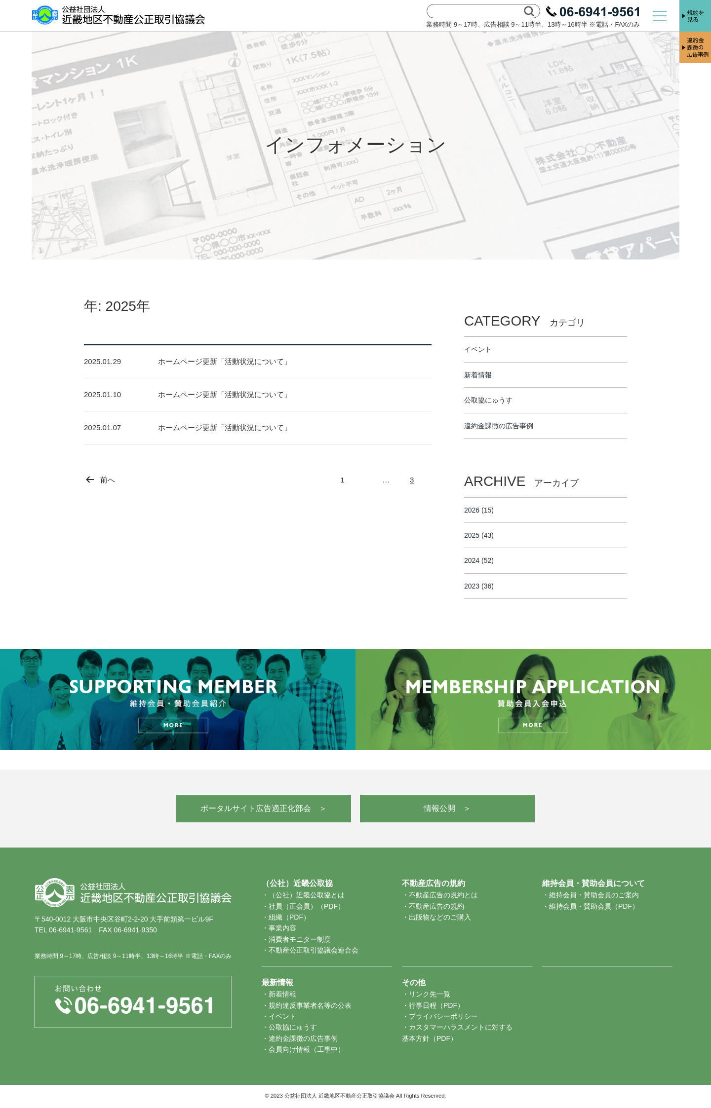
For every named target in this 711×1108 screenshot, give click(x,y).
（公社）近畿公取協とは (307, 895)
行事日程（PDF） (436, 1005)
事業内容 (282, 928)
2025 (471, 535)
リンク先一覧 (429, 994)
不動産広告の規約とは (443, 895)
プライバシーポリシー (443, 1016)
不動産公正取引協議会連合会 (313, 950)
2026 (471, 510)
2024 (471, 560)
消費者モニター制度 (300, 939)
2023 (471, 586)
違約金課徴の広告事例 (498, 426)
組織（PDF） (289, 917)
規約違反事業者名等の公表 (310, 1005)
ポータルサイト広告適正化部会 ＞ (263, 808)
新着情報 (478, 375)
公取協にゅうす (488, 400)
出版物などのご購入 (440, 917)
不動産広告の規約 (436, 906)
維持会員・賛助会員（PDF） (594, 906)
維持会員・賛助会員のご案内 (594, 895)
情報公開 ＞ (447, 808)
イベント (478, 349)
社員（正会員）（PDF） (307, 906)
